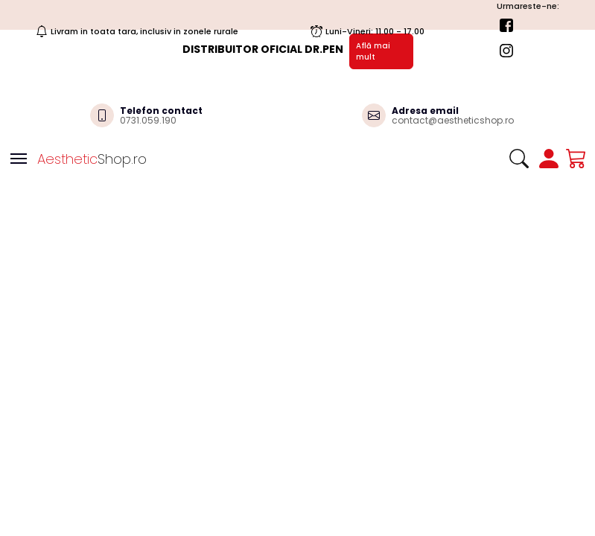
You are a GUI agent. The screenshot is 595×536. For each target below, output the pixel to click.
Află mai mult (373, 51)
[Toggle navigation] (18, 159)
